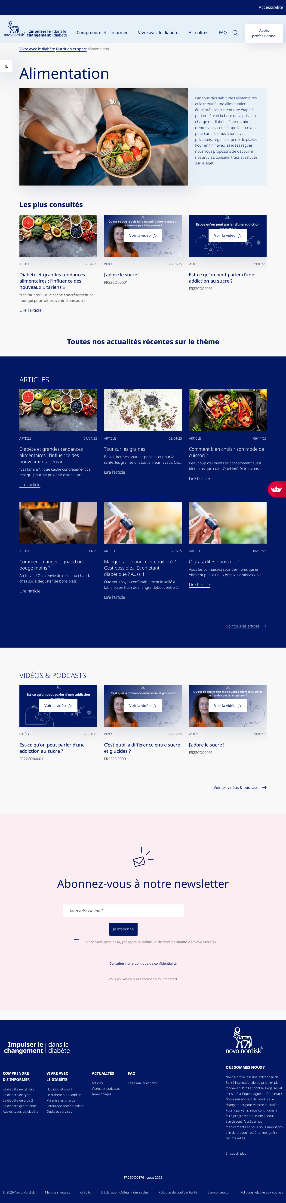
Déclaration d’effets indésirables (124, 1192)
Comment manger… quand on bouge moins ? (51, 564)
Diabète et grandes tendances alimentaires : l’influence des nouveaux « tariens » (52, 280)
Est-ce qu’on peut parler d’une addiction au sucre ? (221, 277)
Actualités (199, 32)
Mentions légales (57, 1192)
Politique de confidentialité (178, 1192)
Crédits (85, 1192)
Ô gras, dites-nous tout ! (214, 561)
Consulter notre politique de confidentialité (143, 963)
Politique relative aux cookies (261, 1192)
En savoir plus (236, 1153)
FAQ (223, 32)
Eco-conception (219, 1192)
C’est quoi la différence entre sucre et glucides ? (142, 748)
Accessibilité (271, 7)
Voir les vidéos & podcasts (237, 787)
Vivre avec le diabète (158, 32)
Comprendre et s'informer (103, 32)
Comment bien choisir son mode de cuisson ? (226, 452)
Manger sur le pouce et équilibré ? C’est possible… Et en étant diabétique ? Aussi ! (140, 567)
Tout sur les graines (124, 449)
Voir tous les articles (243, 626)
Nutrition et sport (71, 49)
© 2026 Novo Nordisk (19, 1192)
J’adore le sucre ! (121, 274)
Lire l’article (30, 310)
